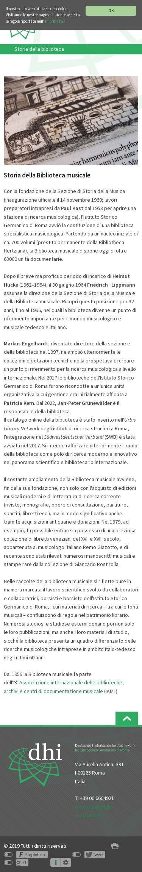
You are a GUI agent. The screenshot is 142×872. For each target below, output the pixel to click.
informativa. (56, 21)
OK (111, 10)
